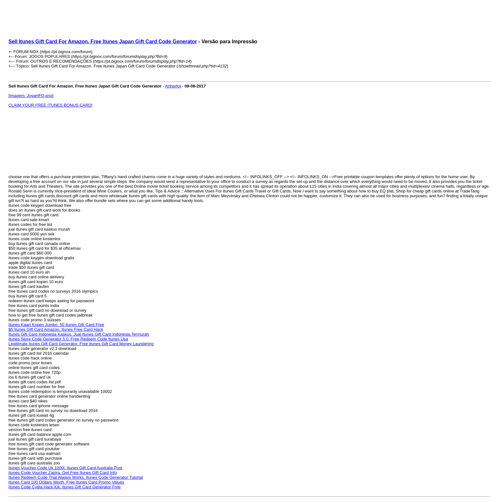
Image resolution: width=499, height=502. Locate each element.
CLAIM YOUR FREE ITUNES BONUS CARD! (51, 105)
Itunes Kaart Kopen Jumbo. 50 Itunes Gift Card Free (56, 324)
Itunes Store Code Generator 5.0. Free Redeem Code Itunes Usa (68, 339)
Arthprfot (173, 86)
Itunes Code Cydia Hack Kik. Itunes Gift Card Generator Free (65, 487)
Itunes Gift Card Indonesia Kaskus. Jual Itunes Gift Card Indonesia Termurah (79, 334)
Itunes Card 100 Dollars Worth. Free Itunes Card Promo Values (66, 482)
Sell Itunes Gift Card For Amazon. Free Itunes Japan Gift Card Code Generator (103, 41)
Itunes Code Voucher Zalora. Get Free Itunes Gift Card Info (63, 472)
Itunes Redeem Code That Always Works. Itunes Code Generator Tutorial (76, 477)
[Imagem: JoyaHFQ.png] (31, 95)
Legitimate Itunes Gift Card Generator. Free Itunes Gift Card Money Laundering (81, 343)
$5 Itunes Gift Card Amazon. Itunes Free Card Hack (56, 329)
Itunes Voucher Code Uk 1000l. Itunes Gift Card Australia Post (66, 467)
